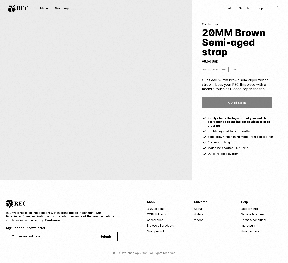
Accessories (155, 220)
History (199, 214)
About (198, 208)
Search (244, 8)
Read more (52, 220)
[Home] (18, 8)
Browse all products (160, 225)
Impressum (248, 225)
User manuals (250, 231)
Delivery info (249, 208)
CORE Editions (156, 214)
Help (260, 8)
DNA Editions (155, 208)
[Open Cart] (277, 8)
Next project (63, 8)
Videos (198, 220)
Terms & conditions (254, 220)
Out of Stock (237, 102)
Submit (105, 236)
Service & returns (252, 214)
